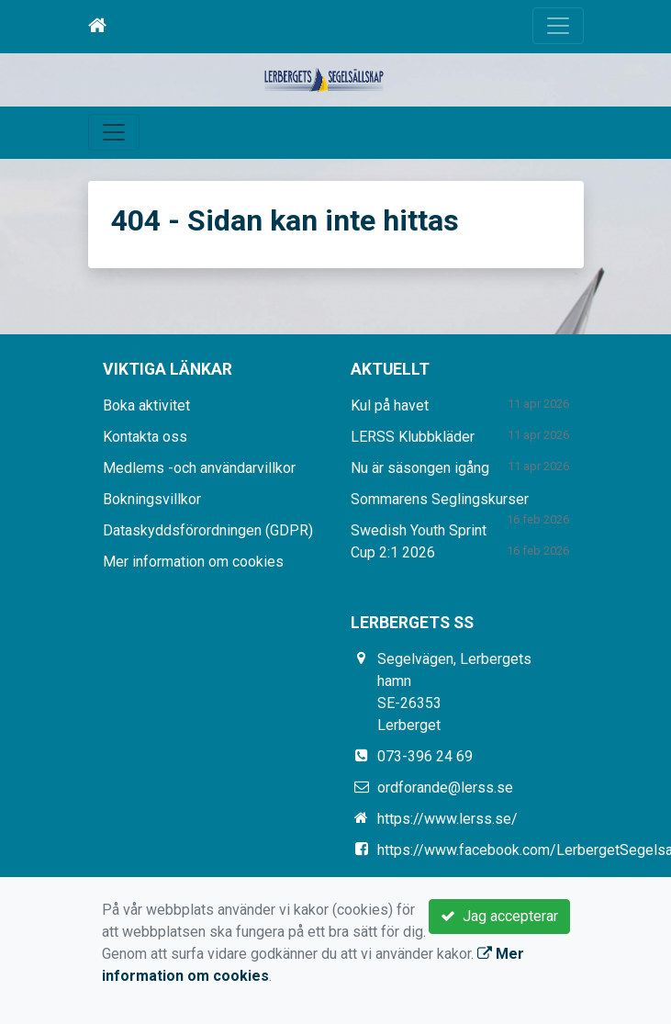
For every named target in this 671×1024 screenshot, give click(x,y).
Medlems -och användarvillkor (199, 468)
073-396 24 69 (425, 756)
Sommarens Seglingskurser (440, 499)
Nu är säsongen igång (420, 468)
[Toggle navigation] (558, 25)
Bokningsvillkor (152, 499)
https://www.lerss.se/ (447, 818)
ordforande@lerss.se (445, 787)
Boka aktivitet (146, 405)
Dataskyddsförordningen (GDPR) (208, 530)
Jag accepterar (499, 916)
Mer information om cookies (193, 561)
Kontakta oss (145, 436)
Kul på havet (390, 405)
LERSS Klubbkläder (413, 436)
